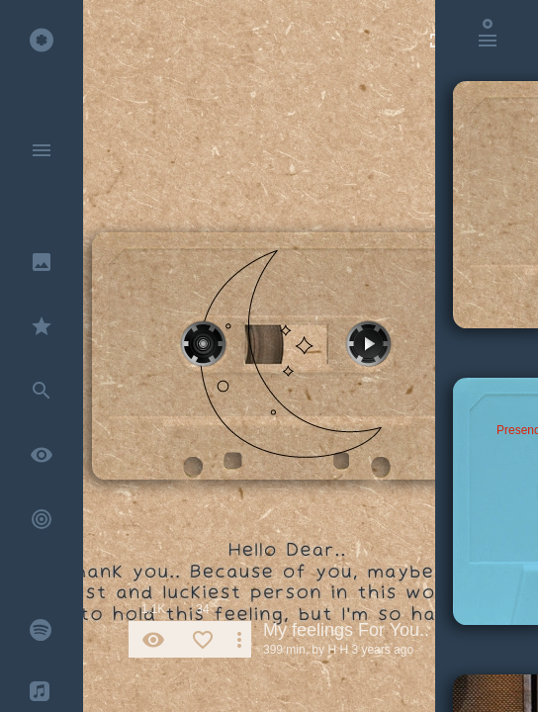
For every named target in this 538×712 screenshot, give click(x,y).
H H (337, 650)
